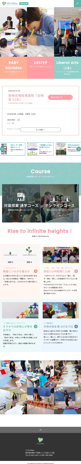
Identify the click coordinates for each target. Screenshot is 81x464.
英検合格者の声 (57, 97)
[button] (2, 149)
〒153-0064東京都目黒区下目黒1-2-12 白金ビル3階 (39, 449)
